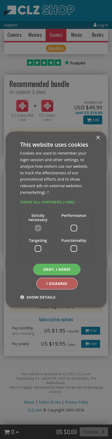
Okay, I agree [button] (57, 269)
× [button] (98, 138)
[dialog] (56, 219)
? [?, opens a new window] (48, 192)
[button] (56, 201)
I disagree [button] (56, 283)
